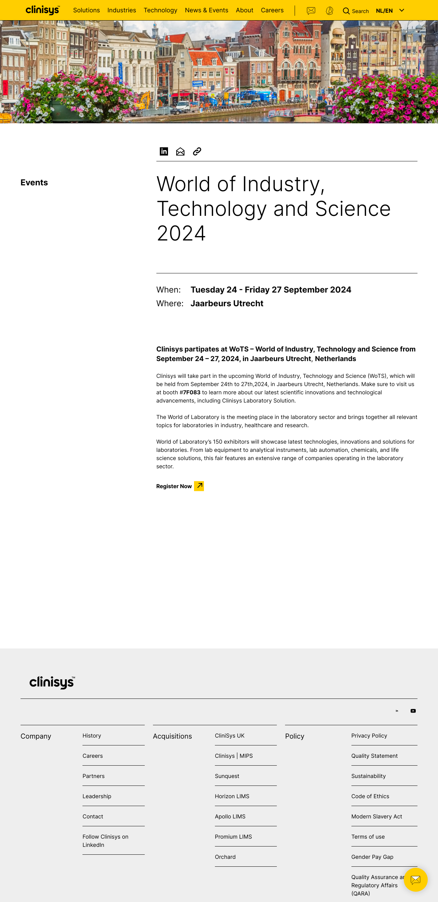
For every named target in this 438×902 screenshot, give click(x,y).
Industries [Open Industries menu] (121, 10)
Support (329, 11)
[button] (357, 10)
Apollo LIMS (230, 816)
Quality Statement (374, 755)
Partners (93, 776)
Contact (311, 11)
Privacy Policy (369, 735)
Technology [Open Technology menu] (161, 10)
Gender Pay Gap (372, 856)
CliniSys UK (230, 735)
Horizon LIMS (232, 796)
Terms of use (368, 836)
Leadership (96, 796)
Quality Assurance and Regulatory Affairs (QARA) (380, 885)
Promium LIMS (233, 836)
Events (34, 182)
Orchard (225, 856)
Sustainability (368, 776)
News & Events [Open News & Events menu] (206, 10)
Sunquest (227, 776)
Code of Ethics (370, 796)
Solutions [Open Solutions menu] (86, 10)
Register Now (174, 486)
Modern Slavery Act (376, 816)
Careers (272, 10)
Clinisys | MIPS (234, 755)
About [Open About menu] (244, 10)
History (91, 735)
